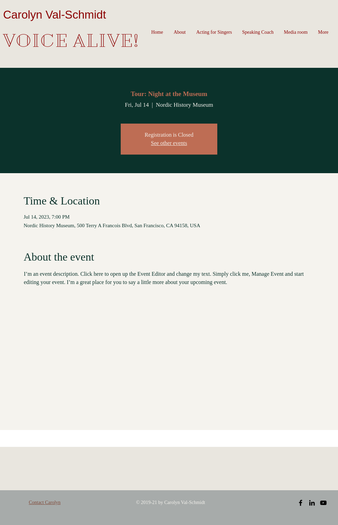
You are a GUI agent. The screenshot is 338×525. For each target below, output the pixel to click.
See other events (169, 143)
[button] (179, 32)
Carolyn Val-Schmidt (54, 14)
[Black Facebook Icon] (301, 503)
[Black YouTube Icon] (323, 503)
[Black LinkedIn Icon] (312, 503)
